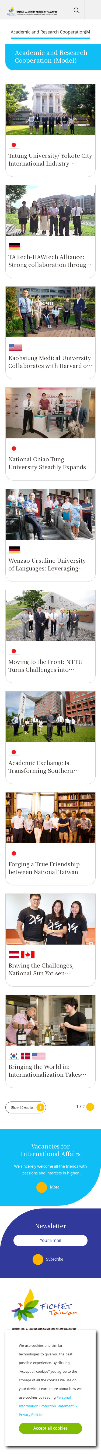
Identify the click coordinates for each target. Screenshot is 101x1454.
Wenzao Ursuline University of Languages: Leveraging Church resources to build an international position (48, 572)
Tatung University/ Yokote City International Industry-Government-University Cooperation (50, 167)
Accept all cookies (50, 1428)
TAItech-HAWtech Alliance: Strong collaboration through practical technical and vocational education (49, 268)
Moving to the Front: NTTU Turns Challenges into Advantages (45, 669)
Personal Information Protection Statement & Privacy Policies (48, 1406)
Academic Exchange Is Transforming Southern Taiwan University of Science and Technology (48, 774)
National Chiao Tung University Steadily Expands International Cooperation (47, 467)
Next (90, 1107)
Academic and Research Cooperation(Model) (55, 32)
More (54, 1187)
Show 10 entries (22, 1107)
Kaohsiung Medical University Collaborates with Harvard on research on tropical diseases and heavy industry (49, 369)
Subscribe (54, 1259)
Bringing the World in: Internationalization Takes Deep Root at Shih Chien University (44, 1078)
